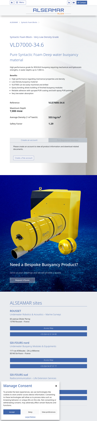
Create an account (29, 140)
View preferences (48, 412)
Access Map (48, 328)
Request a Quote (22, 280)
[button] (56, 386)
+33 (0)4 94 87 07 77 (48, 366)
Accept (12, 412)
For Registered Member (67, 140)
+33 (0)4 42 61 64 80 (48, 334)
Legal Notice (30, 417)
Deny (30, 412)
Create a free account (24, 158)
